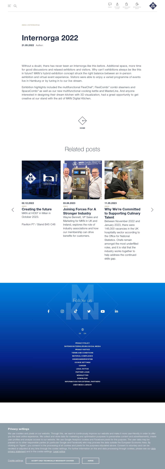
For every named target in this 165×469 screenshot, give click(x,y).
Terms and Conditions (82, 419)
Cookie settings (15, 460)
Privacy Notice (82, 416)
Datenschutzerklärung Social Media (82, 413)
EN (85, 400)
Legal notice (59, 451)
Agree (91, 461)
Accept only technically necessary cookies (52, 461)
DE (80, 400)
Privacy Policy (82, 410)
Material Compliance (82, 422)
